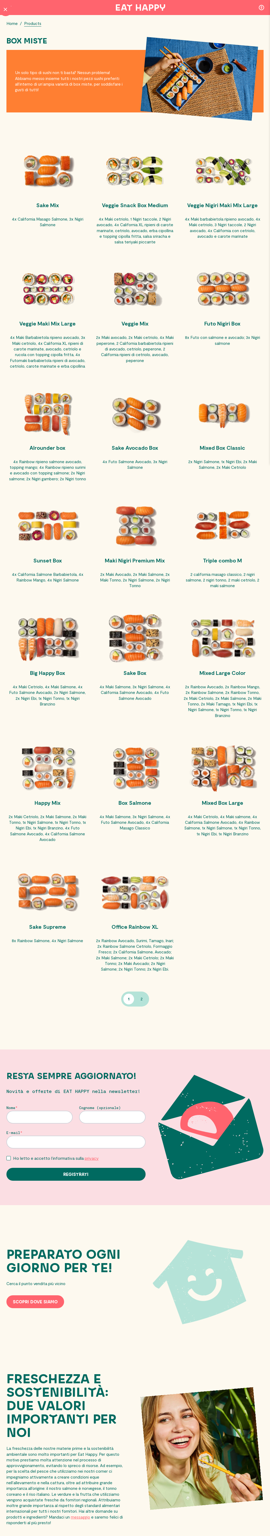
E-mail (13, 1152)
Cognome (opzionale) (100, 1127)
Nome (10, 1127)
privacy (92, 1177)
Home (12, 23)
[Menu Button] (8, 7)
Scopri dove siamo (35, 1321)
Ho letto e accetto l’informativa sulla (56, 1177)
